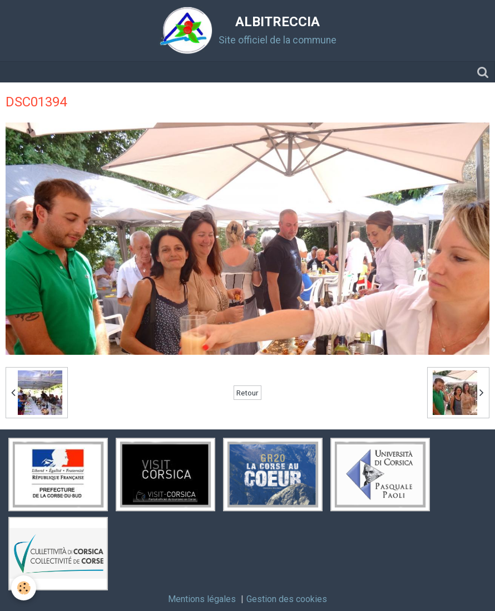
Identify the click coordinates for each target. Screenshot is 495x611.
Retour (247, 392)
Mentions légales (202, 599)
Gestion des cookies (286, 599)
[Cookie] (23, 587)
